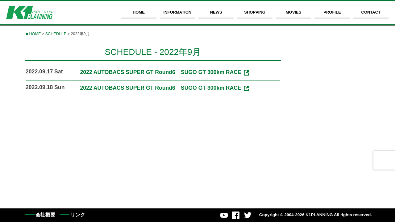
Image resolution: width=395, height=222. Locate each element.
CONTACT (371, 12)
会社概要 (45, 214)
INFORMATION (177, 12)
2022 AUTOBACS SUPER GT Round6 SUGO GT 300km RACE (160, 72)
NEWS (216, 12)
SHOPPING (254, 12)
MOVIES (293, 12)
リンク (77, 214)
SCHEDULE (56, 34)
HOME (139, 12)
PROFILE (332, 12)
